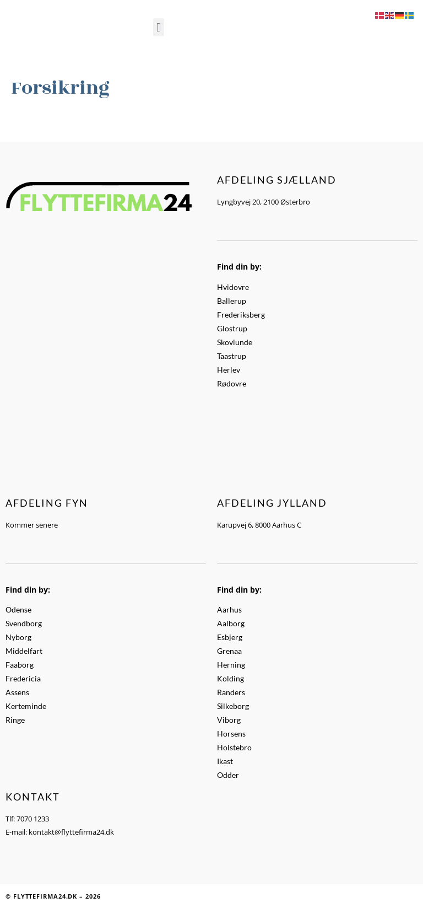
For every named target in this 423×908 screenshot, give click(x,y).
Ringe (15, 719)
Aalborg (231, 623)
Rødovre (231, 383)
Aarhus (229, 609)
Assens (17, 692)
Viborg (229, 719)
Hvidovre (233, 287)
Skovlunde (234, 342)
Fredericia (23, 678)
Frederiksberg (241, 314)
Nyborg (18, 637)
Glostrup (232, 328)
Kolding (230, 678)
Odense (18, 609)
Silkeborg (233, 706)
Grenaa (229, 651)
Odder (228, 775)
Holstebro (234, 747)
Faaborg (20, 664)
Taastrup (231, 356)
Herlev (228, 369)
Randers (231, 692)
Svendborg (24, 623)
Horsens (231, 733)
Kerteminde (26, 706)
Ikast (225, 761)
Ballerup (231, 300)
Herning (231, 664)
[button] (158, 27)
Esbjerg (229, 637)
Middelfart (24, 651)
